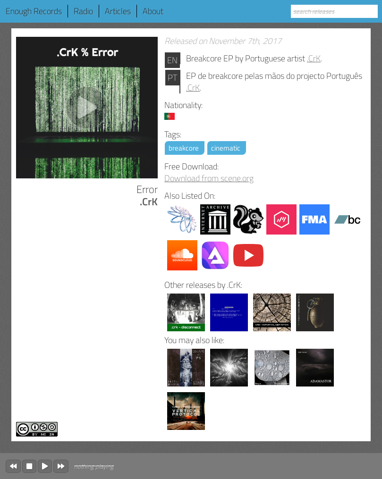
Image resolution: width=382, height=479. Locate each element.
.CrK (314, 58)
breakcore (184, 148)
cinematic (225, 148)
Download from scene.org (209, 178)
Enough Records (34, 11)
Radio (83, 11)
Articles (118, 11)
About (153, 11)
